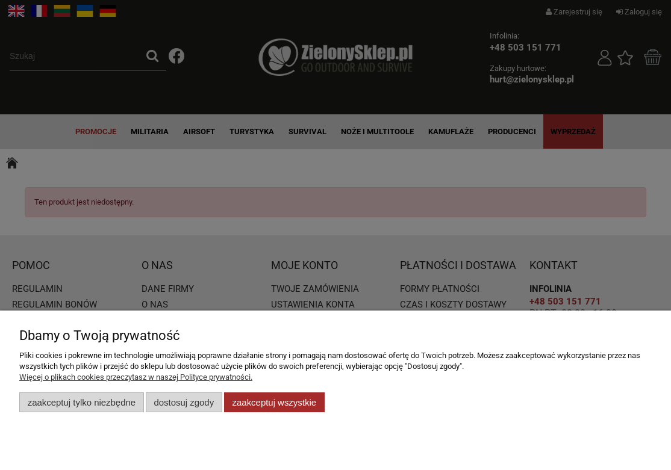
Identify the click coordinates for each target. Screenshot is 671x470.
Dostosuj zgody (184, 402)
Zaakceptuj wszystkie (274, 402)
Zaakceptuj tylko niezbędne (82, 402)
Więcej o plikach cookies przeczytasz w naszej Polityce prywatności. (135, 377)
